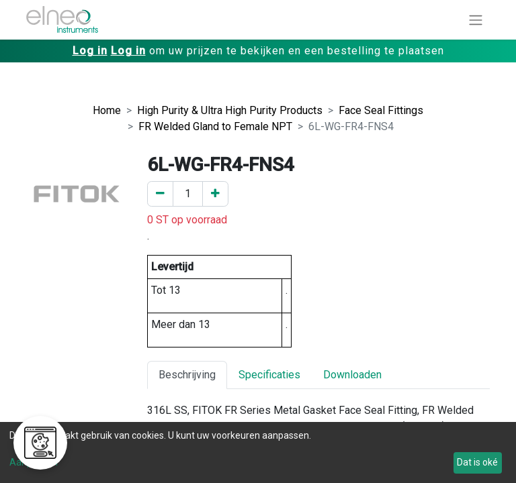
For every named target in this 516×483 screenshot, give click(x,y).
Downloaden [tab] (352, 374)
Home (107, 110)
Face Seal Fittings (381, 110)
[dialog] (258, 452)
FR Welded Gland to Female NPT (215, 126)
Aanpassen (33, 462)
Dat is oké (477, 462)
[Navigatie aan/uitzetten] (476, 19)
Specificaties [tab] (269, 374)
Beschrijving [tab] (187, 374)
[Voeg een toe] (215, 194)
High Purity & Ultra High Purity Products (229, 110)
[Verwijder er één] (160, 194)
